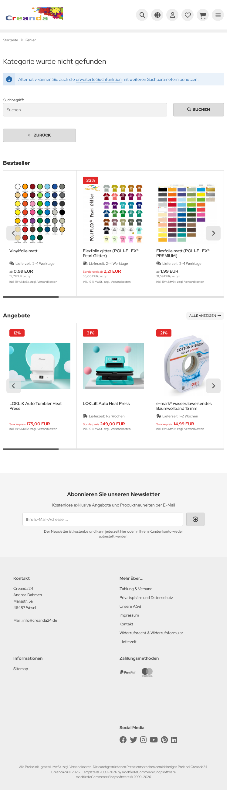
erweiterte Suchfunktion (99, 79)
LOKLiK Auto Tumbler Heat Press (35, 406)
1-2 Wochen (115, 416)
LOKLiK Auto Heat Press (106, 403)
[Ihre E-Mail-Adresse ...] (102, 519)
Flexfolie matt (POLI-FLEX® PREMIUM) (183, 253)
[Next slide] (213, 233)
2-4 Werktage (43, 263)
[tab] (31, 300)
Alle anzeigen (205, 315)
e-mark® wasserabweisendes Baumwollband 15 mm (184, 406)
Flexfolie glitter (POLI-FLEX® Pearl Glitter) (111, 253)
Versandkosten (47, 282)
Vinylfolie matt (23, 251)
